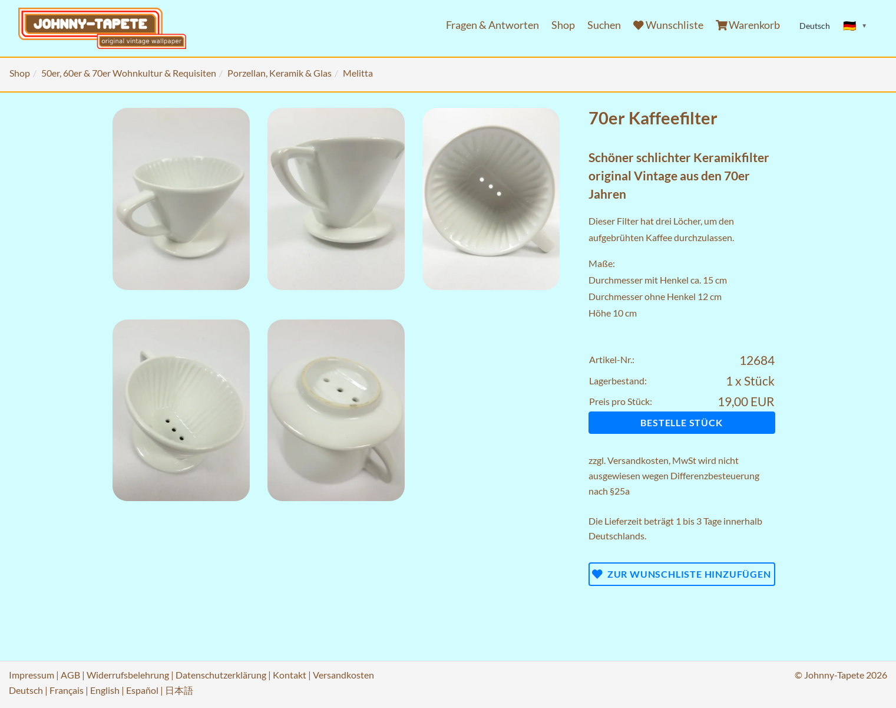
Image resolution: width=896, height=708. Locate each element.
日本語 (179, 690)
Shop (563, 25)
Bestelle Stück (681, 422)
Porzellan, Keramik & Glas (279, 72)
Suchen (604, 25)
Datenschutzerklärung (221, 674)
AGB (70, 674)
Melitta (358, 72)
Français (66, 690)
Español (142, 690)
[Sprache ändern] (855, 26)
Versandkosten (638, 460)
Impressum (31, 674)
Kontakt (289, 674)
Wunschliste (668, 25)
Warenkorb (748, 25)
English (105, 690)
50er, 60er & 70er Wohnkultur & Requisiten (128, 72)
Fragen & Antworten (492, 25)
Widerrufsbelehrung (128, 674)
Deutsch (26, 690)
